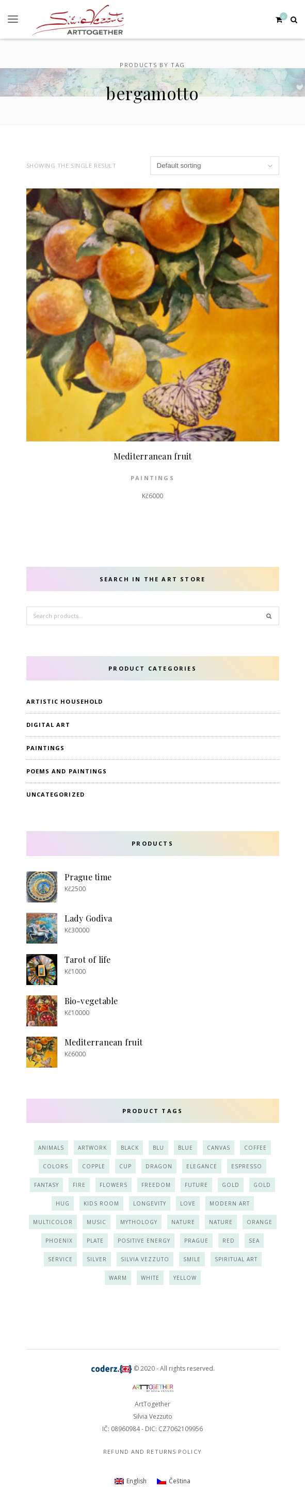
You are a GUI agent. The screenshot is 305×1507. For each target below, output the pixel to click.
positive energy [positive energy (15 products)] (144, 1240)
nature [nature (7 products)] (183, 1222)
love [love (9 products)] (188, 1203)
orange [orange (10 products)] (259, 1222)
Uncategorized (55, 794)
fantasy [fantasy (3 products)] (46, 1184)
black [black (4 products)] (130, 1147)
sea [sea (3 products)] (254, 1240)
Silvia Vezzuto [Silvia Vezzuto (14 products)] (145, 1259)
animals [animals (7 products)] (51, 1147)
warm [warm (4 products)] (118, 1277)
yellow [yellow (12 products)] (185, 1277)
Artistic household (64, 701)
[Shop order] (214, 165)
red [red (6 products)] (228, 1240)
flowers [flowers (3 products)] (113, 1184)
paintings (152, 478)
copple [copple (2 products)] (93, 1166)
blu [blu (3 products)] (158, 1147)
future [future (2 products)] (196, 1184)
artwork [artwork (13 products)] (92, 1147)
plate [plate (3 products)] (95, 1240)
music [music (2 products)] (96, 1222)
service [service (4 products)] (60, 1259)
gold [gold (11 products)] (230, 1184)
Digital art (48, 724)
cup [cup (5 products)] (125, 1166)
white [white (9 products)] (150, 1277)
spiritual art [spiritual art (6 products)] (236, 1259)
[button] (13, 19)
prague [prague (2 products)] (196, 1240)
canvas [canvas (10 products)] (218, 1147)
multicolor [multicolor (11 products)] (53, 1222)
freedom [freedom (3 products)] (156, 1184)
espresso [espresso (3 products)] (246, 1166)
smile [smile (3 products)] (192, 1259)
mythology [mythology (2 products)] (138, 1222)
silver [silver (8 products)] (97, 1259)
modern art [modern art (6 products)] (230, 1203)
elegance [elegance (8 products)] (201, 1166)
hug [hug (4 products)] (63, 1203)
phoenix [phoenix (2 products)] (59, 1240)
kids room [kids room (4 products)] (101, 1203)
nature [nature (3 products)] (221, 1222)
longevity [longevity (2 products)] (149, 1203)
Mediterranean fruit (153, 456)
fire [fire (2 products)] (79, 1184)
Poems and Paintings (66, 771)
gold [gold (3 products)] (262, 1184)
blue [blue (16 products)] (185, 1147)
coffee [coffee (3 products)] (255, 1147)
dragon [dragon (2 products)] (159, 1166)
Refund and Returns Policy (152, 1451)
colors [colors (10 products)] (55, 1166)
